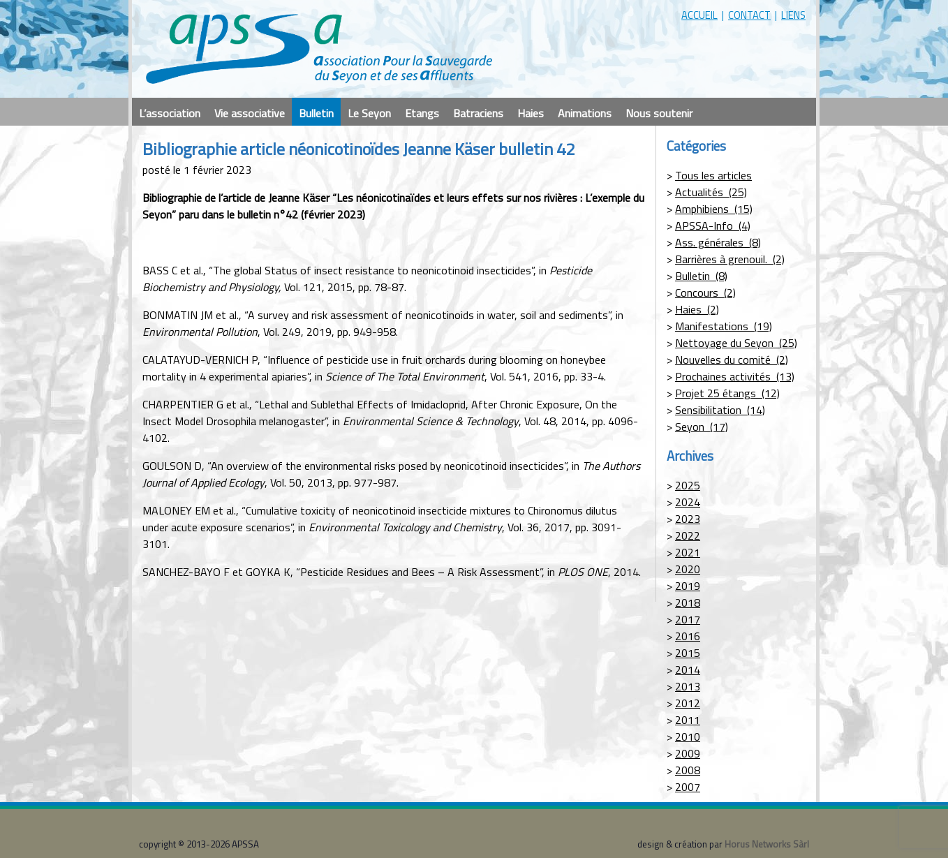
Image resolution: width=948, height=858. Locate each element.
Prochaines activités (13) (734, 376)
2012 (687, 703)
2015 (687, 652)
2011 (687, 719)
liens (793, 15)
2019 (687, 585)
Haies (530, 113)
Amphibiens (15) (714, 208)
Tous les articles (713, 175)
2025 (687, 485)
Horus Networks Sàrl (767, 844)
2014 (687, 669)
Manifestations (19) (723, 326)
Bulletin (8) (701, 275)
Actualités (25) (711, 192)
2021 (687, 552)
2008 (687, 770)
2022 (687, 535)
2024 (687, 502)
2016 (687, 636)
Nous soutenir (659, 113)
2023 (687, 518)
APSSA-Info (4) (712, 225)
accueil (699, 15)
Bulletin (316, 113)
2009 (687, 753)
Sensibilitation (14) (720, 409)
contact (749, 15)
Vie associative (249, 113)
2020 (687, 569)
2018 (687, 602)
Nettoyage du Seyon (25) (736, 342)
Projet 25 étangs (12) (727, 393)
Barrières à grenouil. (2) (730, 259)
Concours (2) (705, 292)
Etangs (422, 113)
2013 (687, 686)
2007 (687, 786)
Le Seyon (369, 113)
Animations (585, 113)
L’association (169, 113)
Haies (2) (697, 309)
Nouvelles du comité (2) (731, 359)
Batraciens (478, 113)
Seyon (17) (701, 426)
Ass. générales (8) (718, 242)
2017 (687, 619)
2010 (687, 736)
